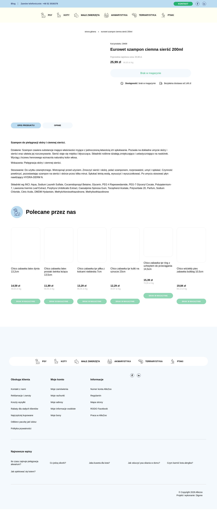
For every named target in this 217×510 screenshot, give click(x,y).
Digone (199, 496)
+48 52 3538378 (39, 3)
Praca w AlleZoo (98, 416)
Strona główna (90, 32)
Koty (66, 15)
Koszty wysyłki (18, 403)
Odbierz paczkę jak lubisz (23, 422)
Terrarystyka (147, 15)
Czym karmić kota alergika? (180, 463)
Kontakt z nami (18, 390)
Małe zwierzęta (90, 15)
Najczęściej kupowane (22, 416)
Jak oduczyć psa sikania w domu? (144, 463)
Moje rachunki (58, 396)
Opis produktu (26, 125)
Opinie (57, 125)
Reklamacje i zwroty (21, 396)
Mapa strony (96, 403)
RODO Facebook (99, 409)
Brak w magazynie (25, 302)
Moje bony (56, 416)
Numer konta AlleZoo (101, 390)
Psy (50, 15)
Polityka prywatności (21, 429)
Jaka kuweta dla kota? (99, 463)
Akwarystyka (119, 15)
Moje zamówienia (59, 390)
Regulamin (95, 396)
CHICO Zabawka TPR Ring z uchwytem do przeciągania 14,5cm (158, 266)
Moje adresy (57, 403)
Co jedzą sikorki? (58, 463)
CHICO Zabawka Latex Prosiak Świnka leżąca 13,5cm (56, 272)
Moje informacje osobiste (63, 409)
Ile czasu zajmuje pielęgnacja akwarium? (24, 463)
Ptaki (171, 15)
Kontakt (183, 4)
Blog (13, 3)
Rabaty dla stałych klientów (24, 409)
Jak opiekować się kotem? (23, 472)
